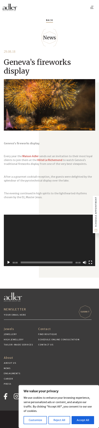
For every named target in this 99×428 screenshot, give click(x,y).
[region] (59, 406)
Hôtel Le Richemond (49, 160)
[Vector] (5, 396)
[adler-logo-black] (10, 7)
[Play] (8, 262)
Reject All (59, 420)
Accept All (83, 420)
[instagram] (17, 396)
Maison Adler (30, 156)
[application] (49, 240)
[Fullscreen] (90, 262)
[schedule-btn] (96, 215)
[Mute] (84, 262)
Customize (35, 420)
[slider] (47, 262)
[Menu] (92, 7)
